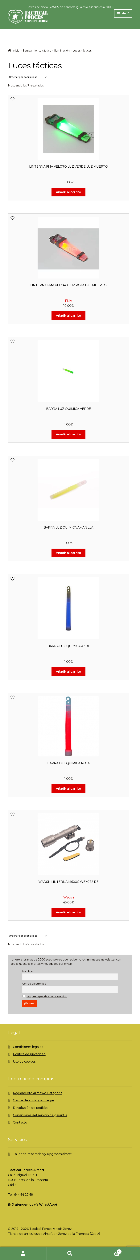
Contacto (20, 1122)
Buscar (70, 1253)
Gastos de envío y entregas (33, 1100)
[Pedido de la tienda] (27, 77)
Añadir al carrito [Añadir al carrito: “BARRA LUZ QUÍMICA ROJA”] (68, 788)
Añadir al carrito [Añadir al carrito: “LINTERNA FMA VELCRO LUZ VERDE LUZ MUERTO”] (68, 192)
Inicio (15, 50)
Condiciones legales (28, 1047)
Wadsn (68, 897)
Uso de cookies (24, 1061)
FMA (68, 301)
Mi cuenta (23, 1253)
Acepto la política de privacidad (47, 996)
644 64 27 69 (23, 1194)
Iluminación (62, 50)
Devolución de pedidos (30, 1108)
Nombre (27, 971)
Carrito (107, 1251)
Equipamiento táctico (37, 50)
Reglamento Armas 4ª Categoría (37, 1093)
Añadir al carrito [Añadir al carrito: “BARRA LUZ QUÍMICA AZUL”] (68, 671)
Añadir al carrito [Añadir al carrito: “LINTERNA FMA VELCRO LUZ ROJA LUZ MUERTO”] (68, 315)
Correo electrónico (34, 983)
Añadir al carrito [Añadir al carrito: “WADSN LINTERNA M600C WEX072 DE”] (68, 912)
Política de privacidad (29, 1054)
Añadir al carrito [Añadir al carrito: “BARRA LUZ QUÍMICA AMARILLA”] (68, 553)
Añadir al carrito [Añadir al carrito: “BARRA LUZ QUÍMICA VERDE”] (68, 434)
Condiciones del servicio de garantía (40, 1115)
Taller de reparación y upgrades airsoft (42, 1154)
